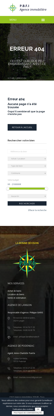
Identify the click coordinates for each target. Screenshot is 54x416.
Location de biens (16, 294)
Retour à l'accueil (22, 127)
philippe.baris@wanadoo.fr (29, 336)
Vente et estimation (17, 297)
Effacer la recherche (37, 210)
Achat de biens (14, 290)
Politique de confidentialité (28, 413)
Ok (38, 409)
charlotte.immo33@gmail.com (30, 377)
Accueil (11, 78)
